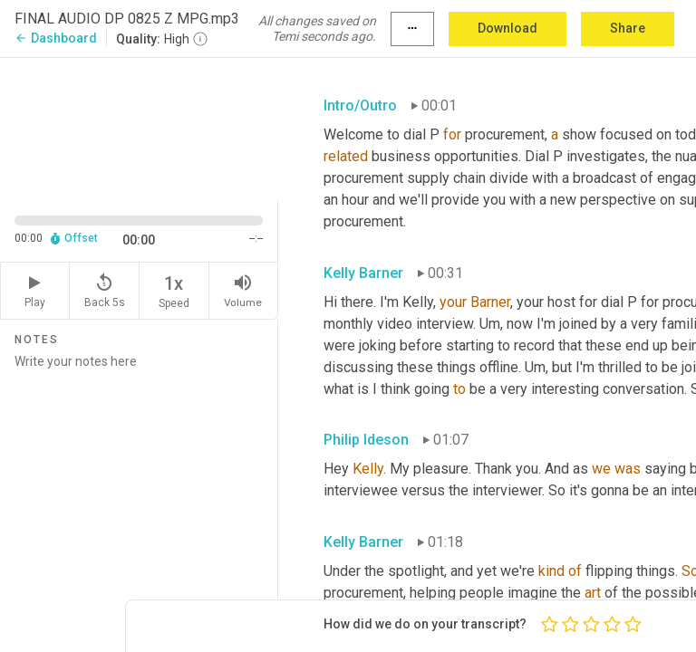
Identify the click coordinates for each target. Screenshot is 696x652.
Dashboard (55, 38)
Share (627, 28)
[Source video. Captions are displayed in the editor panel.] (139, 127)
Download (507, 28)
